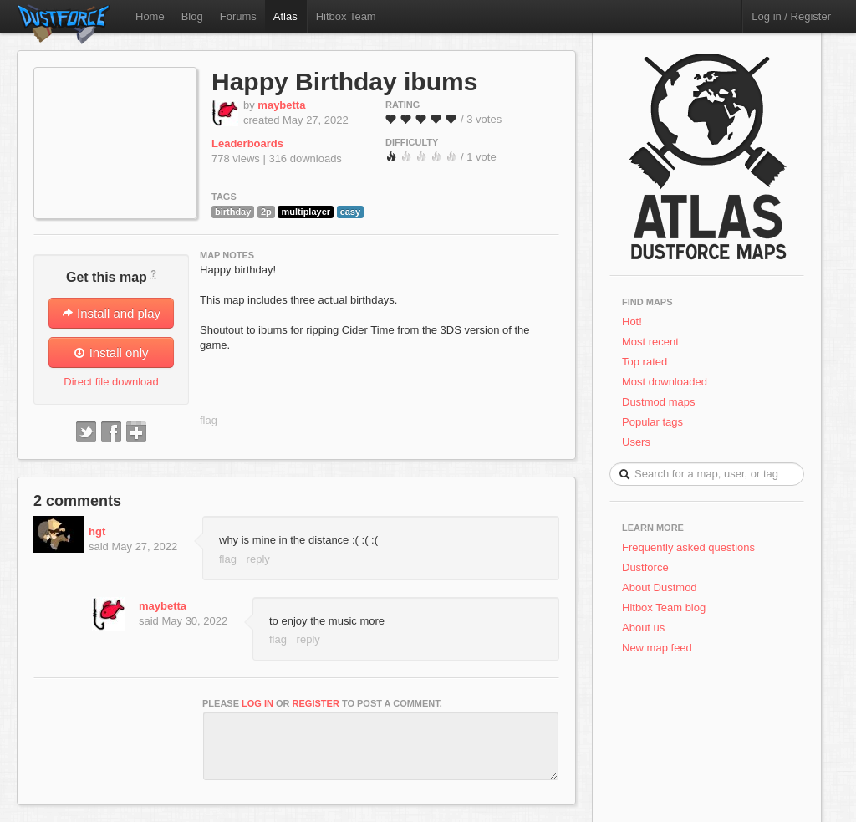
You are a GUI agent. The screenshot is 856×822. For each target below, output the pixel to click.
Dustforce (645, 567)
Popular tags (652, 422)
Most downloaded (664, 381)
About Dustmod (659, 587)
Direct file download (111, 381)
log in (257, 703)
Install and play (111, 313)
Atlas (285, 16)
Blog (192, 16)
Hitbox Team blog (664, 607)
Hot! (632, 321)
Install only (111, 352)
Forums (238, 16)
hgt (97, 531)
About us (643, 627)
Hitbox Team (346, 16)
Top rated (644, 361)
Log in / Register (791, 16)
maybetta (281, 105)
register (316, 703)
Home (150, 16)
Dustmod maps (658, 402)
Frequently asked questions (688, 547)
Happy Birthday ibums (344, 81)
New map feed (660, 647)
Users (636, 442)
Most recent (650, 341)
